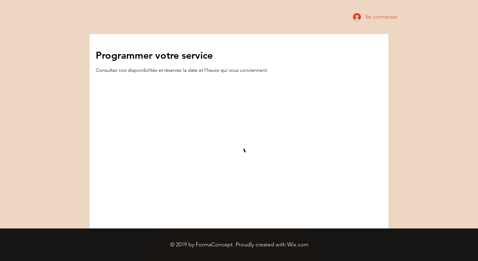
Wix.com (298, 244)
